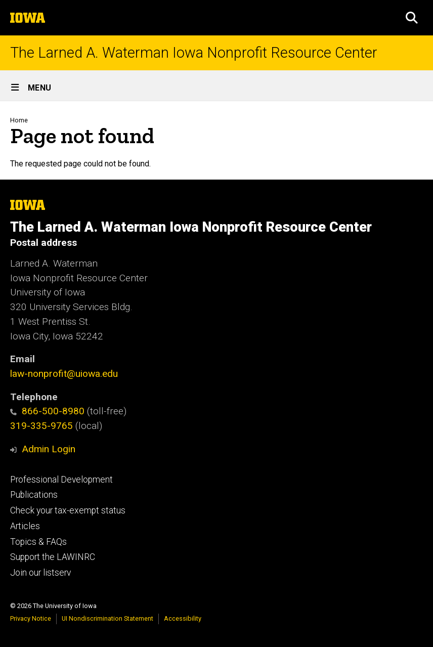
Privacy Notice (30, 618)
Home (19, 120)
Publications (34, 495)
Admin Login (48, 449)
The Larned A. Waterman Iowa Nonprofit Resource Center (193, 53)
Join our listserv (40, 573)
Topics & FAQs (38, 542)
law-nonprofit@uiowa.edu (64, 373)
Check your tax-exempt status (67, 510)
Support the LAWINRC (52, 557)
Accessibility (182, 618)
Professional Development (61, 480)
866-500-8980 (47, 411)
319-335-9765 (41, 426)
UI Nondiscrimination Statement (107, 618)
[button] (412, 17)
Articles (25, 526)
